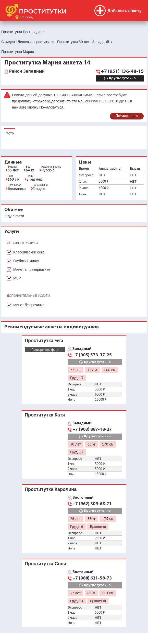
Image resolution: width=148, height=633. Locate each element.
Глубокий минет (26, 261)
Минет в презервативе (31, 269)
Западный (27, 72)
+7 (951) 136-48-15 (122, 71)
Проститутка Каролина (51, 489)
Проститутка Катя (45, 415)
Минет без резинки (28, 305)
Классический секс (28, 252)
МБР (17, 278)
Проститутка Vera (44, 340)
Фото (10, 133)
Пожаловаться (127, 116)
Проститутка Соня (45, 564)
